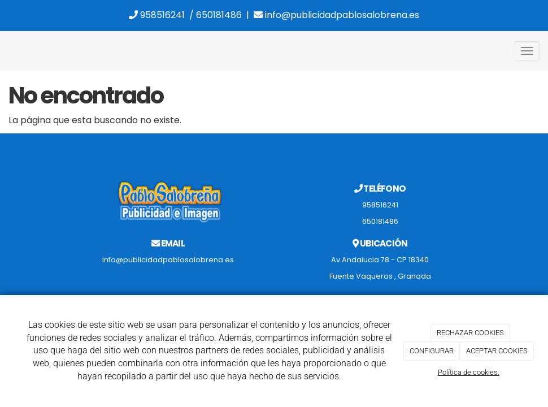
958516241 (157, 14)
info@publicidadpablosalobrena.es (336, 14)
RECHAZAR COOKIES (470, 332)
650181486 (219, 14)
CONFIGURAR (432, 351)
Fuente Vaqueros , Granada (380, 276)
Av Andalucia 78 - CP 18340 (380, 260)
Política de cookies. (468, 372)
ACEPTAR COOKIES (497, 351)
